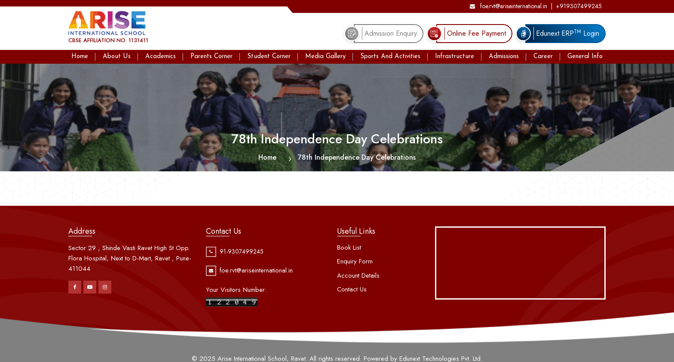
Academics (160, 56)
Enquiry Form (355, 261)
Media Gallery (325, 56)
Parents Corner (211, 56)
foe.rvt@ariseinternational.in (508, 6)
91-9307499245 (241, 251)
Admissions (504, 56)
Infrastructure (454, 56)
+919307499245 (579, 6)
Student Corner (269, 56)
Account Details (358, 275)
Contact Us (352, 289)
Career (543, 56)
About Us (117, 56)
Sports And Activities (390, 56)
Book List (349, 247)
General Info (585, 56)
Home (79, 56)
